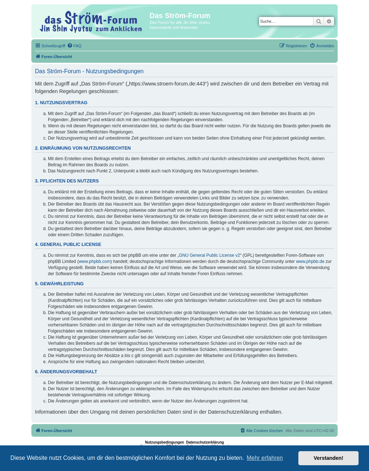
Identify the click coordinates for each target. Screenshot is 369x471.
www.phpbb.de (310, 261)
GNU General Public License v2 (209, 255)
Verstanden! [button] (328, 458)
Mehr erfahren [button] (264, 458)
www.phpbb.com (94, 261)
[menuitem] (74, 45)
